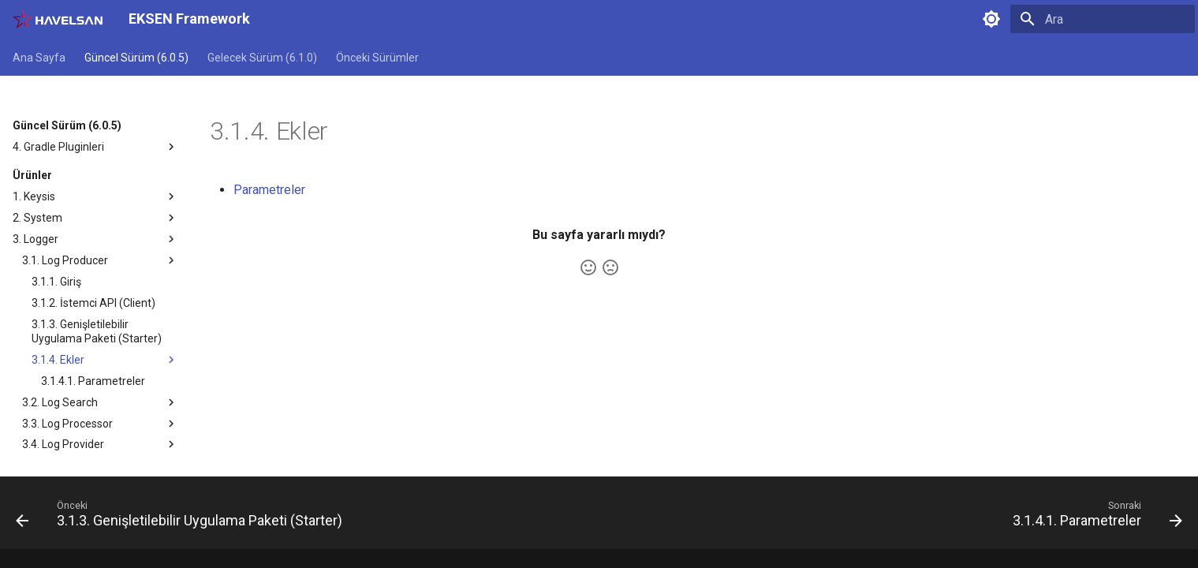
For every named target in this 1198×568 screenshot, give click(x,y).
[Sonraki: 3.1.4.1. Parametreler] (1093, 517)
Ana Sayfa (39, 57)
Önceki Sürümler (377, 57)
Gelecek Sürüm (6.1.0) (262, 57)
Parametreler (269, 189)
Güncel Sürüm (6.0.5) (136, 57)
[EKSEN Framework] (58, 19)
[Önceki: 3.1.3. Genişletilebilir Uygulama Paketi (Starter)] (183, 517)
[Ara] (1102, 19)
